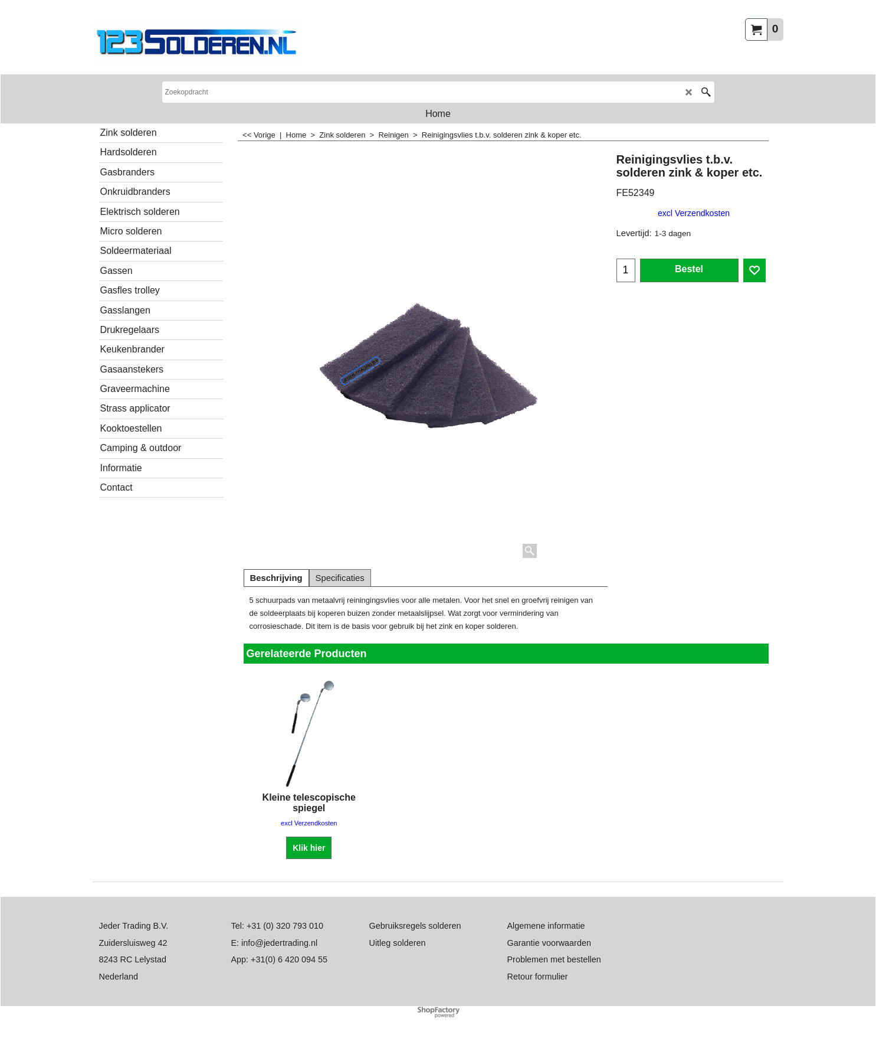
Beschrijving (276, 578)
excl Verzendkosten (694, 213)
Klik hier (309, 848)
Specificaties (340, 578)
